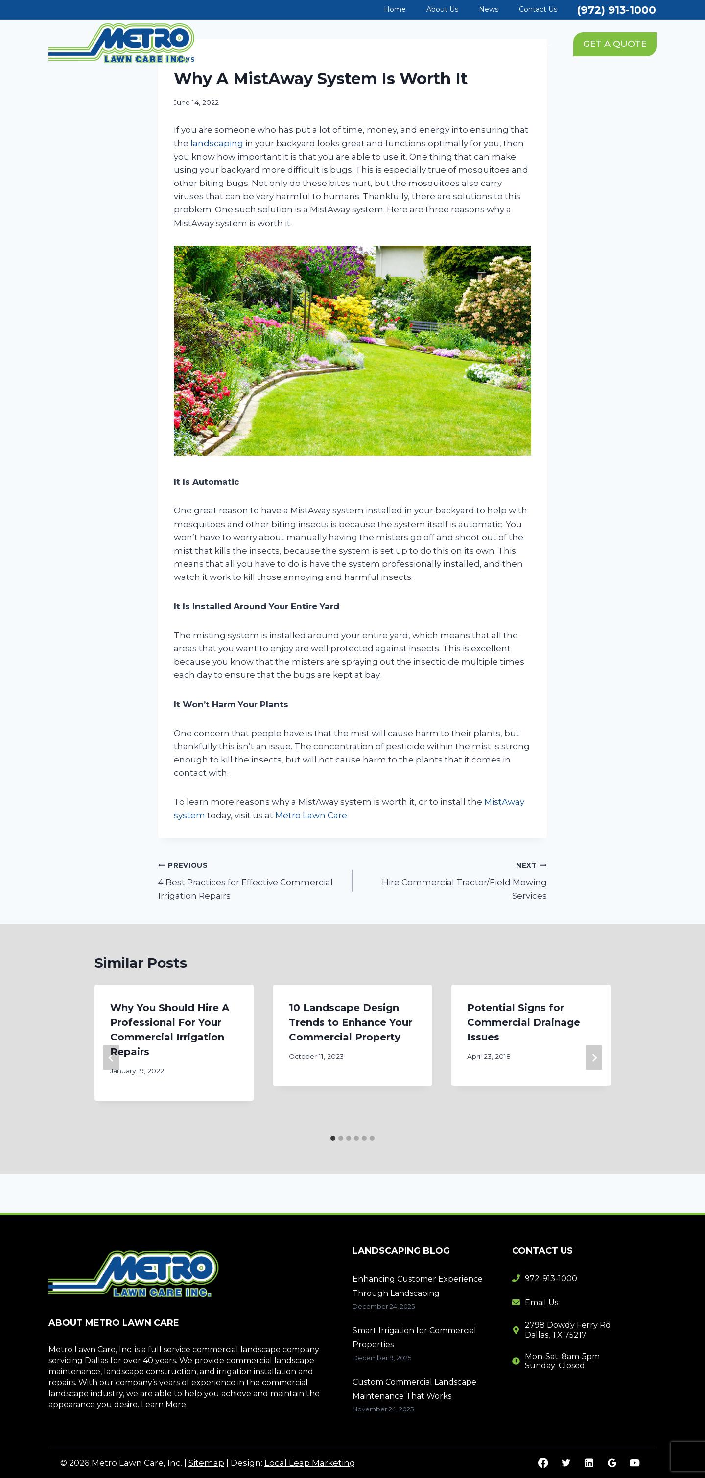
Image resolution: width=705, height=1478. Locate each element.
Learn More (163, 1404)
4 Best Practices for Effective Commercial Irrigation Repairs (251, 879)
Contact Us (538, 9)
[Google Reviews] (612, 1463)
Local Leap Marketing (309, 1463)
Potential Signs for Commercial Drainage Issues (523, 1022)
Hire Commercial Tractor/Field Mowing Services (454, 879)
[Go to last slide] (111, 1057)
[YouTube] (635, 1463)
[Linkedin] (589, 1463)
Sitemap (206, 1463)
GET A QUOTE (615, 44)
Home (395, 9)
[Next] (594, 1057)
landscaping (216, 143)
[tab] (332, 1138)
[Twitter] (566, 1463)
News (488, 9)
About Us (442, 9)
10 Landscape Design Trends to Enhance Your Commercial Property (350, 1022)
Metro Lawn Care (311, 815)
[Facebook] (543, 1463)
